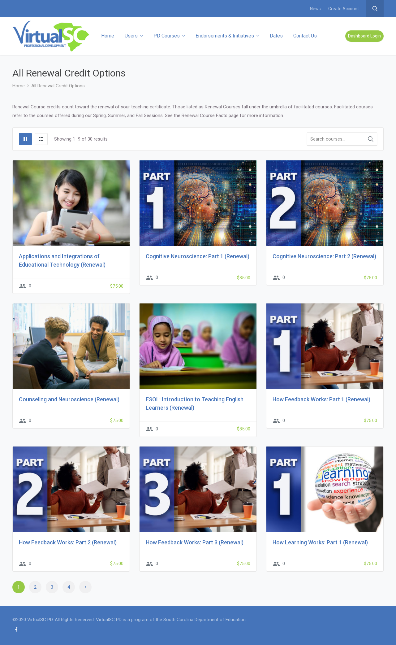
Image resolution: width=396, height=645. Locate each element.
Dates (276, 36)
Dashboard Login (364, 35)
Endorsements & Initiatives (227, 36)
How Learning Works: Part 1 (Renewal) (320, 542)
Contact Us (305, 36)
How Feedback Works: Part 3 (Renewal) (194, 542)
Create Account (343, 8)
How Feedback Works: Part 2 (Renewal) (68, 542)
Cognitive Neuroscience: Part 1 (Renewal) (197, 256)
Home (107, 36)
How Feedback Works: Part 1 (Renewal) (321, 399)
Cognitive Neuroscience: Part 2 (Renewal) (324, 256)
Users (134, 36)
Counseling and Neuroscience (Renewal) (69, 399)
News (315, 8)
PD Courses (169, 36)
